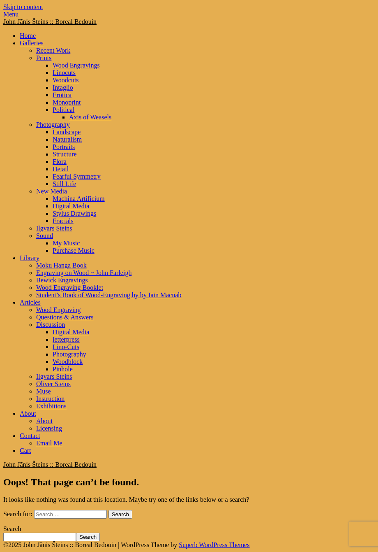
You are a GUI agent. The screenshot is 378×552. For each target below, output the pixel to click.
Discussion (50, 324)
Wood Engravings (76, 65)
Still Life (64, 183)
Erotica (62, 94)
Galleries (32, 43)
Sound (44, 235)
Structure (65, 154)
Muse (43, 391)
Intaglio (63, 87)
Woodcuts (66, 80)
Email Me (49, 443)
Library (29, 257)
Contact (30, 435)
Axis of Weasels (90, 117)
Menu (10, 14)
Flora (60, 161)
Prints (43, 57)
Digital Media (71, 206)
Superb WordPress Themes (214, 544)
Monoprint (67, 102)
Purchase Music (73, 250)
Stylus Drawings (74, 213)
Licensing (49, 428)
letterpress (66, 339)
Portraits (64, 146)
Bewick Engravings (62, 280)
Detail (61, 168)
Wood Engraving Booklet (69, 287)
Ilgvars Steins (54, 228)
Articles (30, 302)
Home (28, 35)
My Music (66, 243)
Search (12, 528)
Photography (53, 124)
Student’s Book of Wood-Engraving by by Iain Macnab (108, 294)
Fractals (63, 220)
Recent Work (53, 50)
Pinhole (63, 369)
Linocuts (64, 72)
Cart (25, 450)
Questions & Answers (65, 317)
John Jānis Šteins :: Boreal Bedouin (50, 21)
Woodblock (68, 361)
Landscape (67, 131)
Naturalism (67, 139)
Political (63, 109)
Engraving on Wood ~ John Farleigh (83, 272)
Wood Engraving (58, 309)
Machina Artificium (79, 198)
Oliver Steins (53, 383)
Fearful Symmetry (77, 176)
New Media (51, 191)
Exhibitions (51, 406)
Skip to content (23, 6)
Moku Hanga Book (61, 265)
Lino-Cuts (66, 346)
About (28, 413)
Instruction (50, 398)
